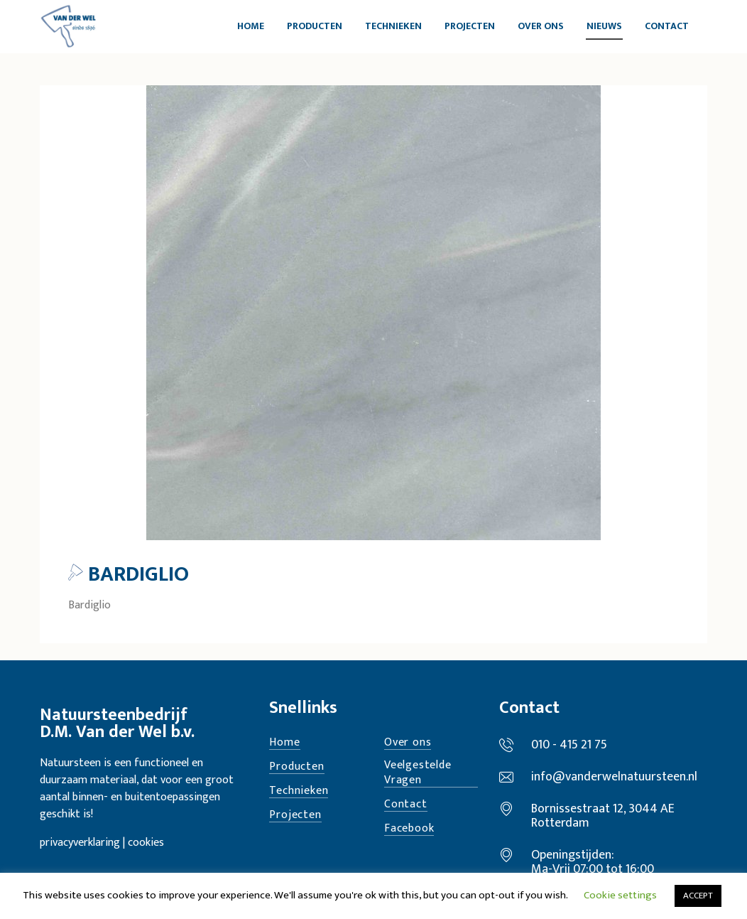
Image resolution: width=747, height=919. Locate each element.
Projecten (295, 815)
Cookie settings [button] (620, 895)
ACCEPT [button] (698, 895)
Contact (405, 804)
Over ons (407, 743)
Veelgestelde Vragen (418, 773)
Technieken (298, 791)
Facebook (409, 829)
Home (284, 743)
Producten (296, 767)
